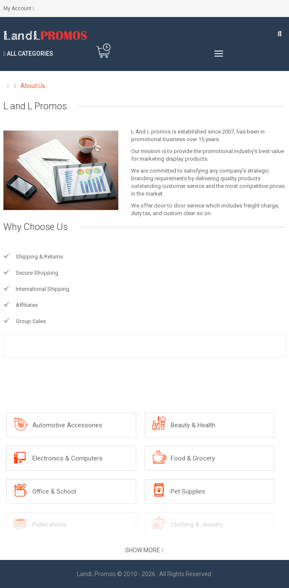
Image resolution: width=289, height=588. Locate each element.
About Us (32, 86)
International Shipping (42, 289)
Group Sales (31, 321)
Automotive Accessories (67, 425)
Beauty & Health (193, 425)
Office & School (54, 491)
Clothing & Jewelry (197, 524)
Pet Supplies (188, 491)
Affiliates (27, 305)
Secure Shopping (37, 273)
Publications (49, 524)
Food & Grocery (193, 458)
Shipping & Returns (39, 256)
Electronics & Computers (67, 458)
